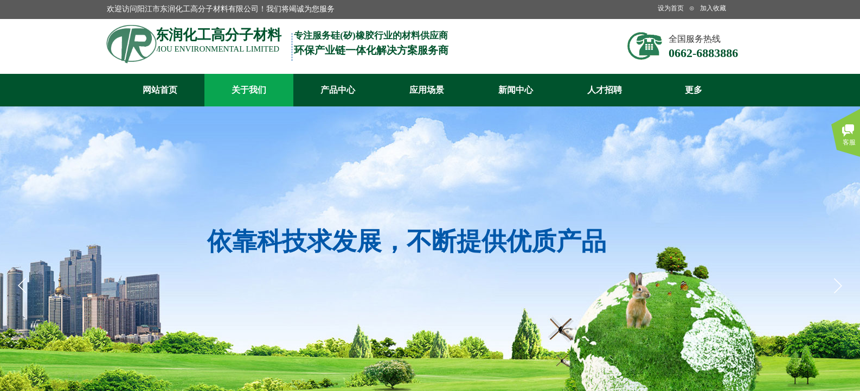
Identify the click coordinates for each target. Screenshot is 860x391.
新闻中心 (515, 89)
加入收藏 (713, 8)
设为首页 (671, 8)
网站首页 (160, 89)
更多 (693, 89)
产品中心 (337, 89)
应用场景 (426, 89)
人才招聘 (604, 89)
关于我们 (249, 89)
